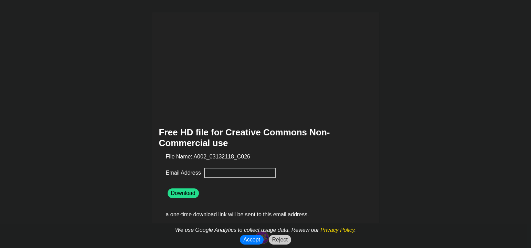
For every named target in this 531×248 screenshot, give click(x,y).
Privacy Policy (337, 230)
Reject (280, 239)
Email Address (184, 173)
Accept (251, 239)
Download (183, 193)
